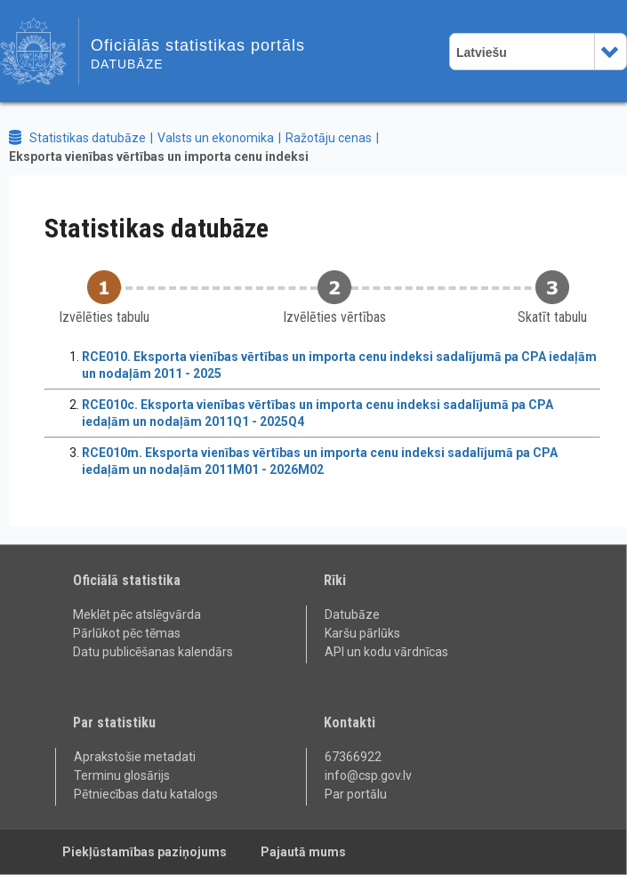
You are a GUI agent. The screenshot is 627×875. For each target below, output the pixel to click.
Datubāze (352, 614)
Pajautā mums (303, 852)
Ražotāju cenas (328, 138)
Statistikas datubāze (87, 138)
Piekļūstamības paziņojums (144, 852)
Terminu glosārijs (122, 775)
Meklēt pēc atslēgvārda (137, 614)
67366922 (353, 757)
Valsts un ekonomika (215, 138)
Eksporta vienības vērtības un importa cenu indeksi (159, 156)
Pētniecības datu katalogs (146, 794)
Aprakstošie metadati (135, 757)
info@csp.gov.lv (368, 775)
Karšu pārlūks (362, 633)
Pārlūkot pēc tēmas (127, 633)
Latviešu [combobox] (481, 52)
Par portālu (356, 794)
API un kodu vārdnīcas (386, 652)
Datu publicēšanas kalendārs (153, 652)
